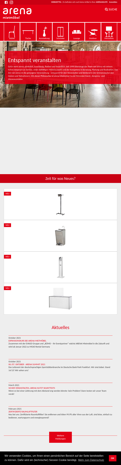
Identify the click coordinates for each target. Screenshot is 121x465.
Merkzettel (56, 2)
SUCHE (111, 9)
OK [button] (112, 458)
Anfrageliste (102, 2)
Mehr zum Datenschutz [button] (91, 460)
